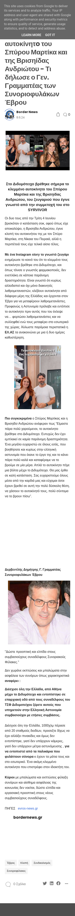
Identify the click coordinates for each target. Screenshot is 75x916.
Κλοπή (24, 863)
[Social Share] (58, 114)
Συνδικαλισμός (42, 863)
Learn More (31, 35)
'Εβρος (11, 863)
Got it (50, 35)
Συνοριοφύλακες (16, 871)
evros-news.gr (28, 808)
